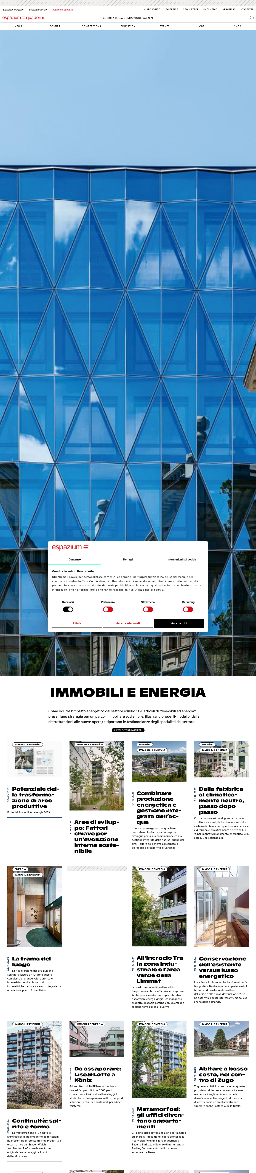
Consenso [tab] (75, 560)
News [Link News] (18, 26)
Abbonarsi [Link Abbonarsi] (229, 9)
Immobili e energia (28, 744)
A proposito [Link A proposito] (152, 9)
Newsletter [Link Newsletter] (190, 9)
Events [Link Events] (164, 26)
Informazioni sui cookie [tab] (181, 560)
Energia (145, 744)
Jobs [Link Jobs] (201, 26)
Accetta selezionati (128, 623)
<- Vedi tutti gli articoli (128, 730)
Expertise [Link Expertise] (172, 9)
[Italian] (62, 9)
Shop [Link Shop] (237, 26)
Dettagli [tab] (128, 560)
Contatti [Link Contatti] (247, 9)
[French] (38, 9)
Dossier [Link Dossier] (55, 26)
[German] (13, 9)
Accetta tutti (179, 623)
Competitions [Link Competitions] (91, 26)
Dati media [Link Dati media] (210, 9)
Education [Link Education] (128, 26)
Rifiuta (77, 623)
